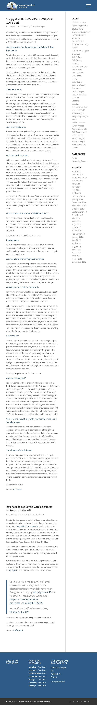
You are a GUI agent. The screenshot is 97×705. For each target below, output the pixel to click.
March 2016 (77, 259)
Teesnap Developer (38, 27)
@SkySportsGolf (42, 592)
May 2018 (76, 224)
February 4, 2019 (19, 611)
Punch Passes (78, 125)
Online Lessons (78, 122)
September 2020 (79, 177)
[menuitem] (87, 5)
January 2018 (77, 237)
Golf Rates (76, 75)
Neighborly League (80, 116)
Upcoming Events (79, 161)
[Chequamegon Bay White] (20, 5)
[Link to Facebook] (74, 701)
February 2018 (78, 234)
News (25, 27)
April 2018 (76, 227)
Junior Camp (77, 82)
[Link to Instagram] (81, 701)
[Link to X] (70, 701)
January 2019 (77, 199)
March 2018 (77, 230)
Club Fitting (76, 57)
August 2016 (77, 246)
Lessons (75, 100)
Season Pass (77, 135)
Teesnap (48, 701)
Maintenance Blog (79, 107)
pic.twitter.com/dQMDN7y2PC (26, 602)
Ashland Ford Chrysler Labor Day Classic (80, 44)
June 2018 (76, 221)
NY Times (17, 489)
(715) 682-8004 (58, 681)
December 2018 (79, 202)
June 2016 (76, 249)
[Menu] (87, 5)
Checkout (76, 54)
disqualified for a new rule (27, 526)
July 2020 (76, 183)
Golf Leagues (77, 72)
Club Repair (77, 60)
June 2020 (76, 187)
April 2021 (76, 171)
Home (74, 79)
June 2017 (76, 240)
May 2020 (76, 190)
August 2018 (77, 215)
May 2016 (76, 252)
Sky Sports (13, 570)
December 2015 (79, 262)
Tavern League (78, 141)
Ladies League (78, 91)
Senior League (78, 138)
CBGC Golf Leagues (80, 50)
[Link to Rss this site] (89, 701)
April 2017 (76, 243)
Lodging (75, 104)
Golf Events (77, 69)
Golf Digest (18, 630)
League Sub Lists (79, 94)
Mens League (78, 113)
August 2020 (77, 180)
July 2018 (76, 218)
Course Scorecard (79, 66)
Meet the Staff (78, 110)
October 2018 (78, 208)
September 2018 (79, 212)
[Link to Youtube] (77, 701)
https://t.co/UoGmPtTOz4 (24, 599)
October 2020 (78, 174)
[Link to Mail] (85, 701)
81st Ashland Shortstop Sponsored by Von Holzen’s (81, 32)
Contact (75, 63)
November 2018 (79, 205)
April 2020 (76, 193)
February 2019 (78, 196)
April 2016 (76, 255)
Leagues (75, 97)
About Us (76, 38)
